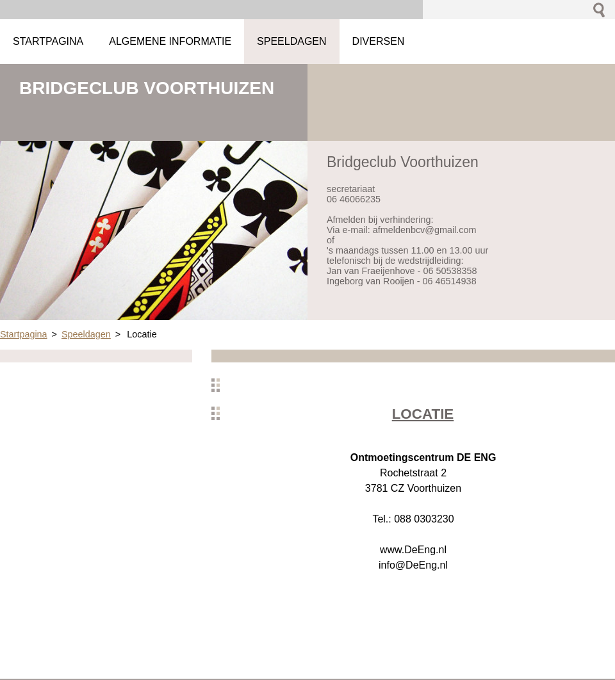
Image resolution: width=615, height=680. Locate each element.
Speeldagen (86, 334)
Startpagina (23, 334)
